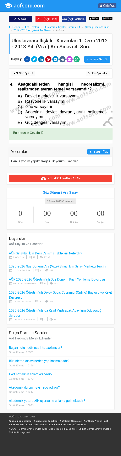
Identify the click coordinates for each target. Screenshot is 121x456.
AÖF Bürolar (79, 424)
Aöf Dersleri (32, 27)
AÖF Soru (14, 27)
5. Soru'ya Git (98, 73)
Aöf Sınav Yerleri (93, 421)
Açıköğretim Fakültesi (46, 421)
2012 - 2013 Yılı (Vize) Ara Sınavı (32, 30)
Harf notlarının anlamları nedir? (31, 374)
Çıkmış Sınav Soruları (97, 27)
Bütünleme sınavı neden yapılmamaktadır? (39, 361)
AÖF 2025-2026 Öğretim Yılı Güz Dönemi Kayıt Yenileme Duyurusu (57, 279)
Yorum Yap (98, 151)
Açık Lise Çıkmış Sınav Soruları (60, 429)
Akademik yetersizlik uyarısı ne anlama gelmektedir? (47, 401)
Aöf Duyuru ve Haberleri (26, 244)
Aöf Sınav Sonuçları (71, 421)
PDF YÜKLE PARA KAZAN (60, 178)
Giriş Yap (107, 6)
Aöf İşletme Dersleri (60, 424)
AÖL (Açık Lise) (47, 19)
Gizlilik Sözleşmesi (19, 432)
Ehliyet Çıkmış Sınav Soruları (94, 429)
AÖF (13, 416)
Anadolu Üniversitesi (20, 421)
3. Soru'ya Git (23, 73)
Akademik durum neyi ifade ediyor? (34, 387)
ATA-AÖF (20, 19)
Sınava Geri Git (97, 59)
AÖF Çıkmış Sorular (36, 424)
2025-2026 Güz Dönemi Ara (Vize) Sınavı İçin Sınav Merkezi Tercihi (57, 266)
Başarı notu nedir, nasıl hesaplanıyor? (35, 348)
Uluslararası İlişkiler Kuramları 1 (62, 27)
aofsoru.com (25, 5)
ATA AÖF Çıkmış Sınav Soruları (25, 429)
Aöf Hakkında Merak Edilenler (30, 338)
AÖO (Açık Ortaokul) (74, 19)
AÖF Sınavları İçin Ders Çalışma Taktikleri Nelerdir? (45, 253)
